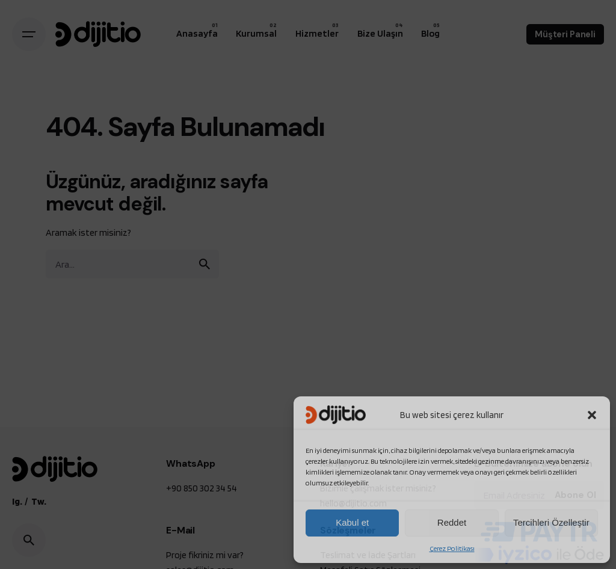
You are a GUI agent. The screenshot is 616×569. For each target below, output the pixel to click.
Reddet (451, 522)
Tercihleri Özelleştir (551, 522)
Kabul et (352, 522)
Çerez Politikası (452, 548)
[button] (592, 415)
